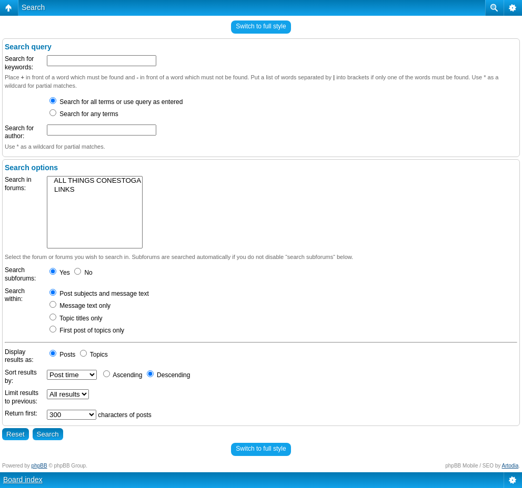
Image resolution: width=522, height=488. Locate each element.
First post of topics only (86, 330)
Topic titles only (76, 318)
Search (33, 7)
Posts (62, 354)
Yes (59, 272)
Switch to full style (261, 26)
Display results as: (19, 356)
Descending (168, 375)
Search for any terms (83, 114)
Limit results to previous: (21, 397)
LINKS (94, 189)
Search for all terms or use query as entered (116, 102)
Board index (23, 479)
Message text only (80, 305)
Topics (94, 354)
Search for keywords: (19, 63)
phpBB (39, 466)
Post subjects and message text (99, 293)
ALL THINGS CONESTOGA (94, 180)
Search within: (15, 295)
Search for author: (19, 132)
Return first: (21, 413)
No (83, 272)
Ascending (123, 375)
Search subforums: (20, 274)
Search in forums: (18, 184)
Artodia (510, 466)
